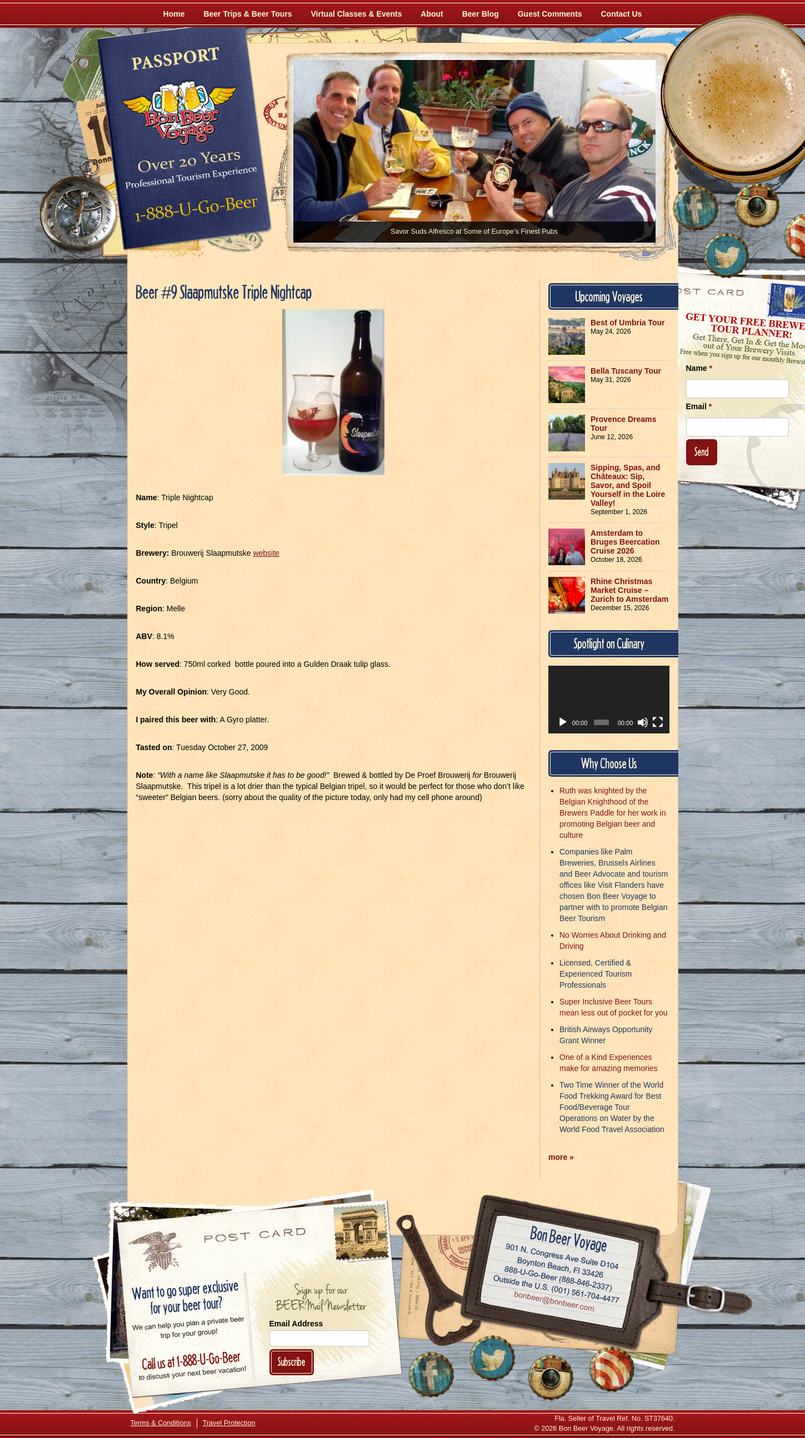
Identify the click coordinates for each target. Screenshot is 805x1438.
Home (174, 13)
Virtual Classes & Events (356, 13)
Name (699, 368)
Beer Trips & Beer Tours (247, 13)
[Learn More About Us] (611, 1369)
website (266, 553)
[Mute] (642, 722)
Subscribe (292, 1361)
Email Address (296, 1323)
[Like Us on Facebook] (695, 208)
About (432, 13)
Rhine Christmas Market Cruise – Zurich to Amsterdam (629, 590)
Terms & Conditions (161, 1423)
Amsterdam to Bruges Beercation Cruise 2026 (625, 542)
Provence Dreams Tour (623, 424)
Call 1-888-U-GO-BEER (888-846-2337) (558, 1277)
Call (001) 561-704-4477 (555, 1290)
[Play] (562, 722)
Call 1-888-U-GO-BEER (194, 212)
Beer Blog (480, 13)
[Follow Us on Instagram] (757, 205)
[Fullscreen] (657, 722)
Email (699, 406)
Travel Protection (229, 1423)
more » (561, 1157)
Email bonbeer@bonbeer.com (553, 1303)
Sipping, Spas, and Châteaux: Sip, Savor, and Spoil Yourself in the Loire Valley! (628, 485)
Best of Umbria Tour (628, 322)
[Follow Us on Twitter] (726, 255)
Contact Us (621, 13)
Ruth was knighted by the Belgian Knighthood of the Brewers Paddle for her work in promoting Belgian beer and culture (612, 812)
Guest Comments (550, 13)
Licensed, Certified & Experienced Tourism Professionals (595, 973)
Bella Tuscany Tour (626, 370)
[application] (608, 699)
